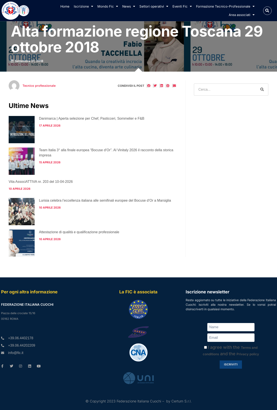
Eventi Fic (182, 6)
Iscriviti (231, 364)
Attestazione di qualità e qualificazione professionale (79, 232)
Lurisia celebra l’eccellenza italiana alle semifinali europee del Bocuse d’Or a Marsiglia (105, 200)
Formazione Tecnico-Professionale (225, 6)
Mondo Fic (107, 6)
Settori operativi (153, 6)
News (128, 6)
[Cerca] (262, 89)
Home (64, 6)
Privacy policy (248, 354)
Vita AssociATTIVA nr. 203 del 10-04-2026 (41, 181)
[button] (267, 10)
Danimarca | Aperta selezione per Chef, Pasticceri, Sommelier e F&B (91, 118)
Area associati (241, 15)
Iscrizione (83, 6)
